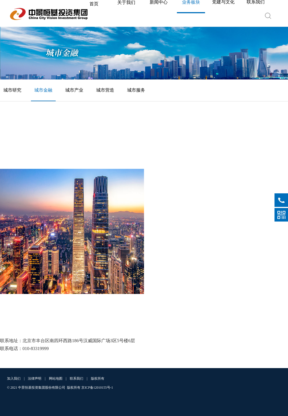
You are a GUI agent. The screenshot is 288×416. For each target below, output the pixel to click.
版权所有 (97, 378)
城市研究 (12, 90)
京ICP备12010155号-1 (97, 388)
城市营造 (105, 90)
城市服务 (136, 90)
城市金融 (43, 90)
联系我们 (76, 378)
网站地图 (55, 378)
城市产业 (74, 90)
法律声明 (34, 378)
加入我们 (14, 378)
